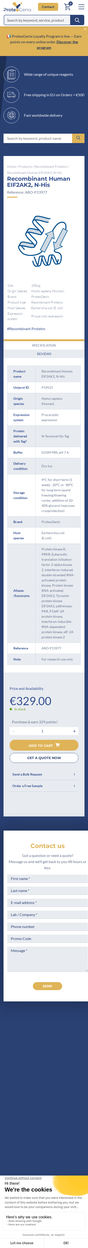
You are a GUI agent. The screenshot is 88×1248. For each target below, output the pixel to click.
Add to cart (44, 745)
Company (21, 1107)
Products (25, 166)
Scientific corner (27, 1124)
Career (18, 1133)
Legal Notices (67, 1107)
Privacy (19, 1142)
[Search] (77, 20)
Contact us (48, 846)
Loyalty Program (70, 1138)
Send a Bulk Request (44, 774)
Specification (44, 345)
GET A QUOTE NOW (44, 758)
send (47, 986)
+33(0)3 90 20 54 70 (42, 1058)
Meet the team (25, 1116)
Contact (48, 7)
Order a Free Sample (44, 786)
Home (11, 166)
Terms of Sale (67, 1098)
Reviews (44, 354)
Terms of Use (67, 1116)
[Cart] (67, 6)
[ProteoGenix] (16, 7)
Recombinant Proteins (50, 166)
